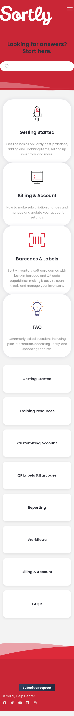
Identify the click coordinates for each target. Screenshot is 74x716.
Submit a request (37, 687)
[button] (69, 9)
